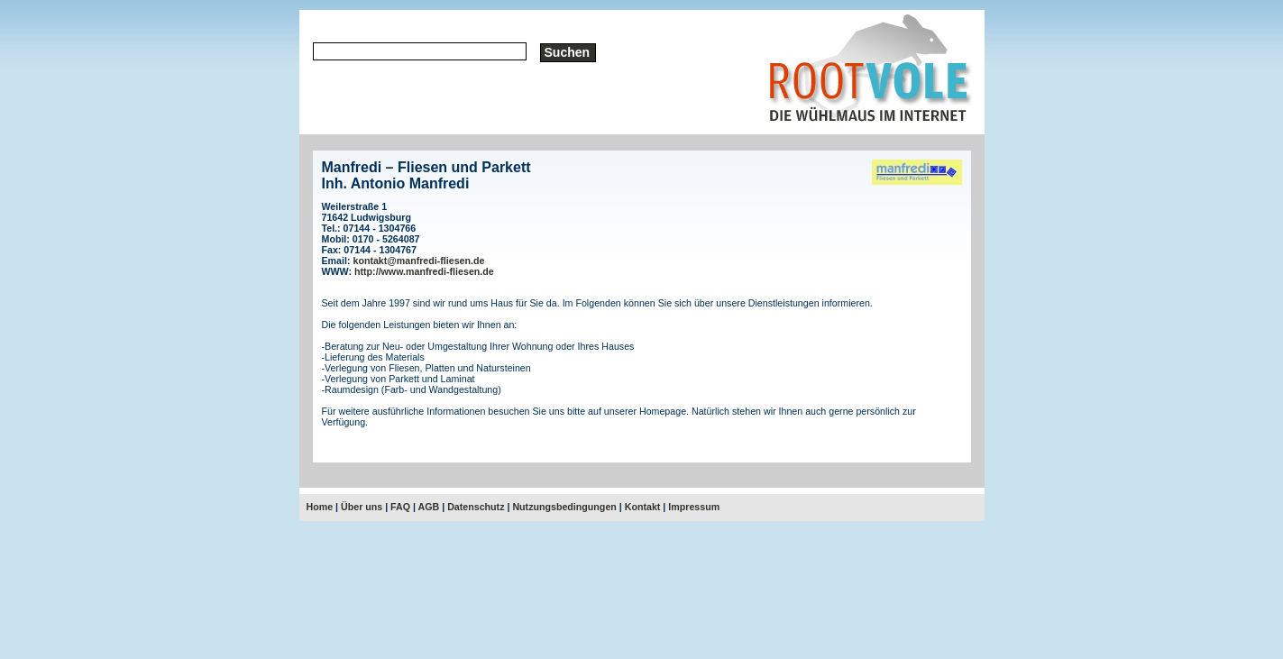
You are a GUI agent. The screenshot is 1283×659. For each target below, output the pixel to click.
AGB (429, 506)
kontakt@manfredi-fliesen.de (418, 260)
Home (320, 506)
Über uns (361, 506)
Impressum (693, 506)
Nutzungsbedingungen (564, 506)
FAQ (400, 506)
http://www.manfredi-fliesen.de (424, 271)
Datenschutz (475, 506)
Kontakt (643, 506)
